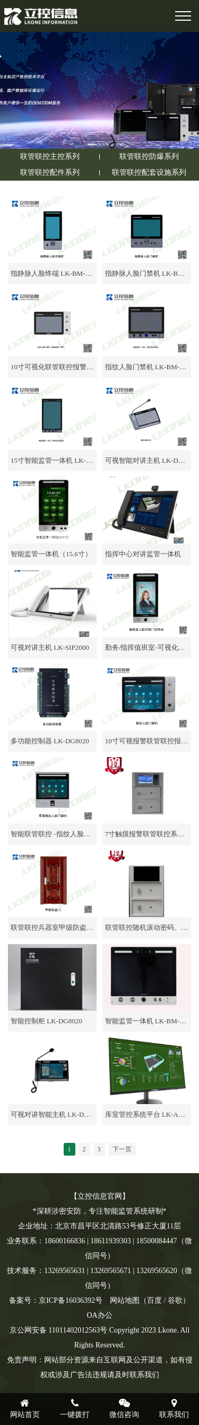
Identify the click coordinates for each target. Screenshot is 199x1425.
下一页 (122, 1149)
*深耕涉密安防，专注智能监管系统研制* (100, 1211)
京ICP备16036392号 (70, 1300)
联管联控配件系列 (50, 172)
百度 (154, 1300)
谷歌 (175, 1300)
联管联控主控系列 (50, 156)
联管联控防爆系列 (149, 156)
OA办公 (99, 1315)
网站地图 (125, 1300)
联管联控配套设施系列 (149, 172)
